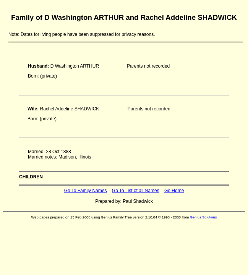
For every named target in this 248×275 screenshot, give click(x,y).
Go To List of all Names (135, 190)
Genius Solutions (203, 217)
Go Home (174, 190)
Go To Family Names (85, 190)
